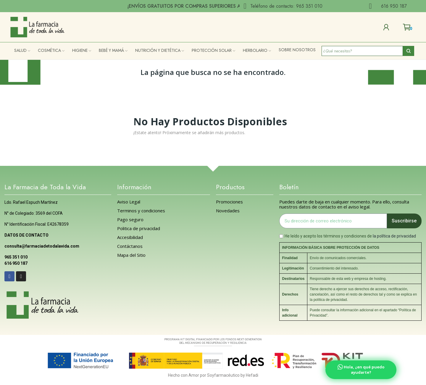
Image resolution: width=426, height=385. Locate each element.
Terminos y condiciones (141, 210)
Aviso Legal (128, 201)
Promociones (229, 201)
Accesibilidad (130, 237)
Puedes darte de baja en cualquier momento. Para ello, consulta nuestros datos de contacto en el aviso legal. (344, 204)
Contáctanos (130, 246)
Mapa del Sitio (131, 255)
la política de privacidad (394, 236)
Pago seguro (130, 219)
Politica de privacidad (138, 228)
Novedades (228, 210)
